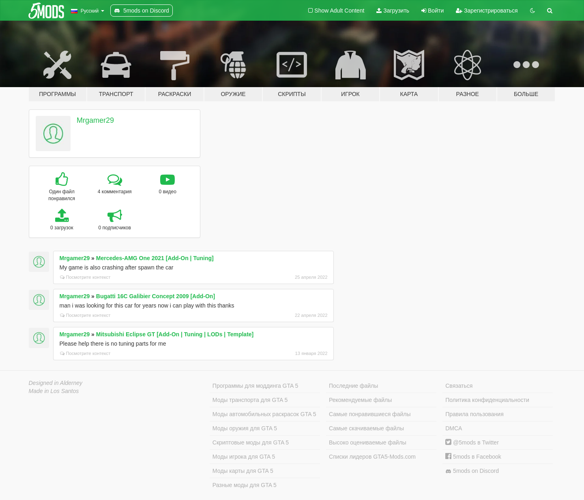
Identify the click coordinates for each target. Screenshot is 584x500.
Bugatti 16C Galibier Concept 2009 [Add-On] (155, 296)
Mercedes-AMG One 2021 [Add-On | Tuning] (155, 258)
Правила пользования (474, 414)
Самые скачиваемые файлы (366, 428)
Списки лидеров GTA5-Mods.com (372, 456)
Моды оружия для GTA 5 (245, 428)
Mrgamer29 (95, 120)
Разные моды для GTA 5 (245, 485)
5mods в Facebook (473, 456)
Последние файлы (353, 385)
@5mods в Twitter (472, 442)
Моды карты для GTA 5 (243, 471)
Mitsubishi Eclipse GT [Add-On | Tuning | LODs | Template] (174, 334)
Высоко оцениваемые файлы (367, 442)
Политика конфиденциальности (487, 400)
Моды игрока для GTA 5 (244, 456)
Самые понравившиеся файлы (369, 414)
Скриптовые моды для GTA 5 (251, 442)
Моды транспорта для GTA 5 (250, 400)
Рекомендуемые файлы (360, 400)
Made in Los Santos (54, 391)
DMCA (453, 428)
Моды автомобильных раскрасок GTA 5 (264, 414)
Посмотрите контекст (85, 277)
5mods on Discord (472, 471)
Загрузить (392, 10)
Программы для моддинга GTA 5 (255, 385)
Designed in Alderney (56, 383)
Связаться (458, 385)
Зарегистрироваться (486, 10)
